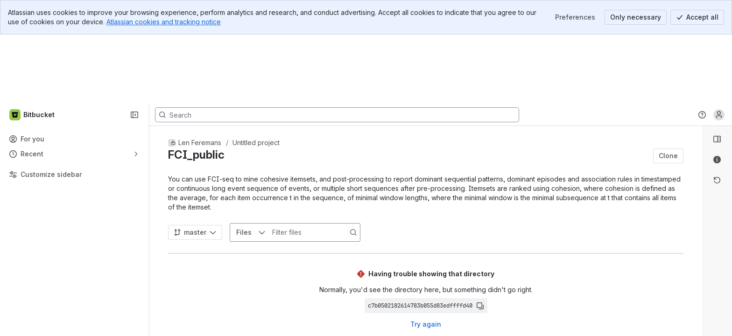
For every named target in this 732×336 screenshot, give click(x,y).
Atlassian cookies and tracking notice (163, 22)
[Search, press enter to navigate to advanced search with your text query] (337, 45)
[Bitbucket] (32, 45)
